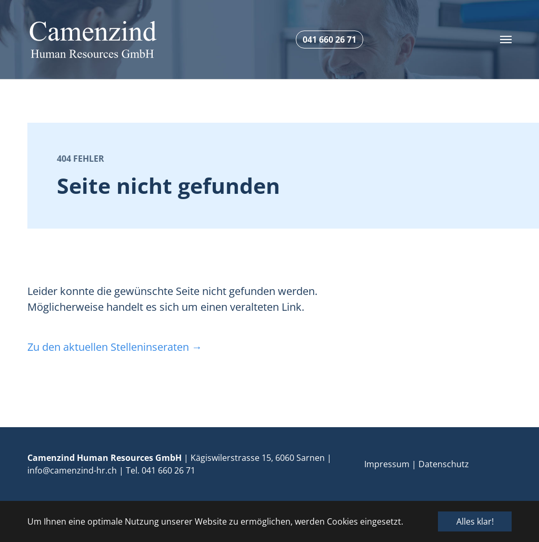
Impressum (387, 464)
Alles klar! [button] (475, 521)
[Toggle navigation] (506, 39)
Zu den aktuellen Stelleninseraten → (114, 347)
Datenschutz (443, 464)
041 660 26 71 (168, 470)
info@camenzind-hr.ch (72, 470)
